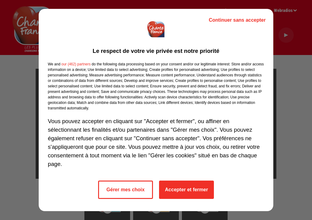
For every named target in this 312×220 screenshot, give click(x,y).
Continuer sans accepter (237, 20)
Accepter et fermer (186, 189)
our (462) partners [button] (75, 64)
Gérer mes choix (125, 189)
